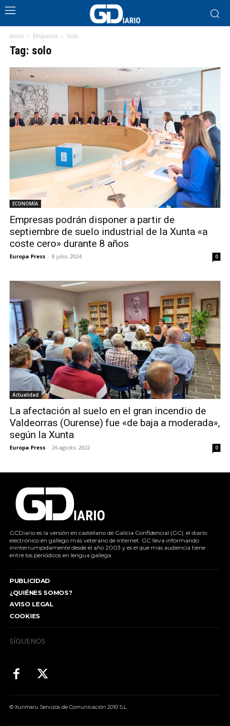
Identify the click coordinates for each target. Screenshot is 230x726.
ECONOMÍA (25, 203)
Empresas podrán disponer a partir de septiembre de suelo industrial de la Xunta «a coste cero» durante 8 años (109, 231)
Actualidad (25, 394)
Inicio (17, 36)
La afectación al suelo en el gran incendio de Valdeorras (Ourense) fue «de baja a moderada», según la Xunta (115, 422)
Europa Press (27, 256)
